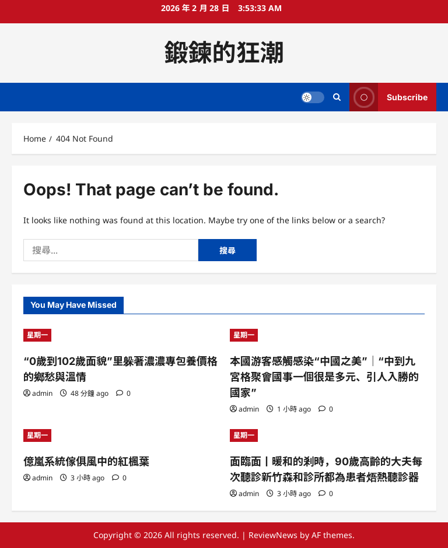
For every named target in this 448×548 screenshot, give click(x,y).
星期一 (37, 335)
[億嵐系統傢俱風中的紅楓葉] (120, 435)
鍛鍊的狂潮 (224, 52)
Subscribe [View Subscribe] (388, 97)
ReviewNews (273, 534)
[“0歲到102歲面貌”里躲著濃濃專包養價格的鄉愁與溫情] (120, 335)
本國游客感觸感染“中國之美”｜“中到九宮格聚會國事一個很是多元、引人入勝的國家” (324, 377)
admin (42, 393)
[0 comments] (123, 393)
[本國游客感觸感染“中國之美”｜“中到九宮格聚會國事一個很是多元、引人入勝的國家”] (327, 335)
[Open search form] (337, 97)
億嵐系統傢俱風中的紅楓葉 (86, 461)
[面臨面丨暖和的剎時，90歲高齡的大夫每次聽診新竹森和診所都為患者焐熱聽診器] (327, 435)
